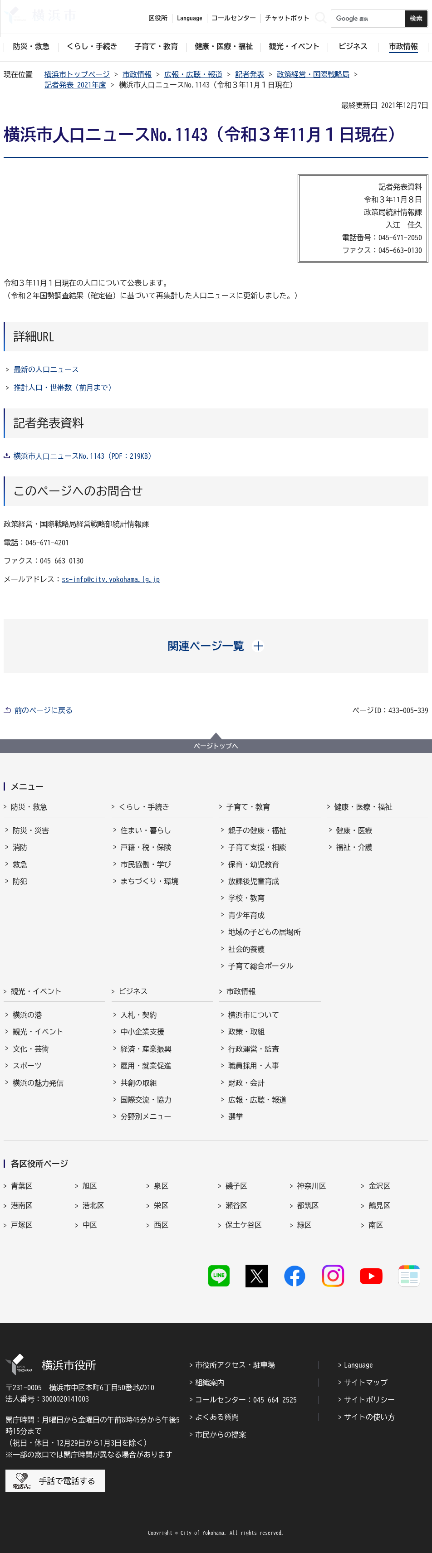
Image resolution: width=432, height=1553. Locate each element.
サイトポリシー (369, 1399)
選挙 (235, 1116)
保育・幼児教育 (253, 864)
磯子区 (236, 1185)
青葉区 (22, 1185)
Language (358, 1365)
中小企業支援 (142, 1031)
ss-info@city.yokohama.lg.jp (111, 579)
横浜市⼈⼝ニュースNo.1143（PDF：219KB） (84, 456)
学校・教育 (246, 898)
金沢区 (379, 1185)
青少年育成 (246, 915)
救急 (20, 864)
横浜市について (253, 1015)
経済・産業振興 (146, 1049)
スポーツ (27, 1065)
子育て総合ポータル (261, 966)
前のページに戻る (44, 710)
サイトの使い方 (369, 1417)
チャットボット (287, 18)
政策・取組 (246, 1031)
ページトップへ (216, 746)
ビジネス (133, 991)
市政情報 (137, 74)
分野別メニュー (146, 1116)
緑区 (304, 1224)
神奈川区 (311, 1185)
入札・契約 (139, 1015)
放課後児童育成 (253, 881)
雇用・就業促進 (146, 1065)
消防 (20, 847)
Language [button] (189, 18)
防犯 (20, 881)
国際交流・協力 (146, 1099)
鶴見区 (379, 1205)
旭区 (90, 1185)
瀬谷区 (236, 1205)
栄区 (161, 1205)
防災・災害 (31, 830)
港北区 (93, 1205)
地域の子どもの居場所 (264, 932)
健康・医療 (354, 830)
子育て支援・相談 (257, 847)
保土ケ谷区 (244, 1224)
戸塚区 (22, 1224)
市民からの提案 (220, 1434)
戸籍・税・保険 (146, 847)
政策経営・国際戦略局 (313, 74)
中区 (90, 1224)
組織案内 (209, 1382)
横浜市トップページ (77, 74)
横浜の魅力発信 (38, 1083)
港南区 (22, 1205)
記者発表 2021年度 (75, 84)
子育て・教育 (248, 806)
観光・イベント (36, 991)
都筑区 (308, 1205)
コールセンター (233, 18)
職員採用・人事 (253, 1065)
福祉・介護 (354, 847)
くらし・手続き (144, 806)
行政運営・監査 (253, 1049)
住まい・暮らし (146, 830)
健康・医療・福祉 (363, 806)
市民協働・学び (146, 864)
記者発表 (249, 74)
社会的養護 (246, 949)
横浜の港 (27, 1015)
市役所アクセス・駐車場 (235, 1365)
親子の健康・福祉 (257, 830)
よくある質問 (217, 1417)
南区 (375, 1224)
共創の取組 (139, 1083)
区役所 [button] (157, 18)
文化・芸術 (31, 1049)
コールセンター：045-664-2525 (246, 1399)
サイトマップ (366, 1382)
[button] (216, 646)
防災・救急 (29, 806)
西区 (161, 1224)
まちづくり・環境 (150, 881)
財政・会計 (246, 1083)
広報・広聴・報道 (193, 74)
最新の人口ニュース (46, 369)
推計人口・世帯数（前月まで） (64, 387)
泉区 (161, 1185)
